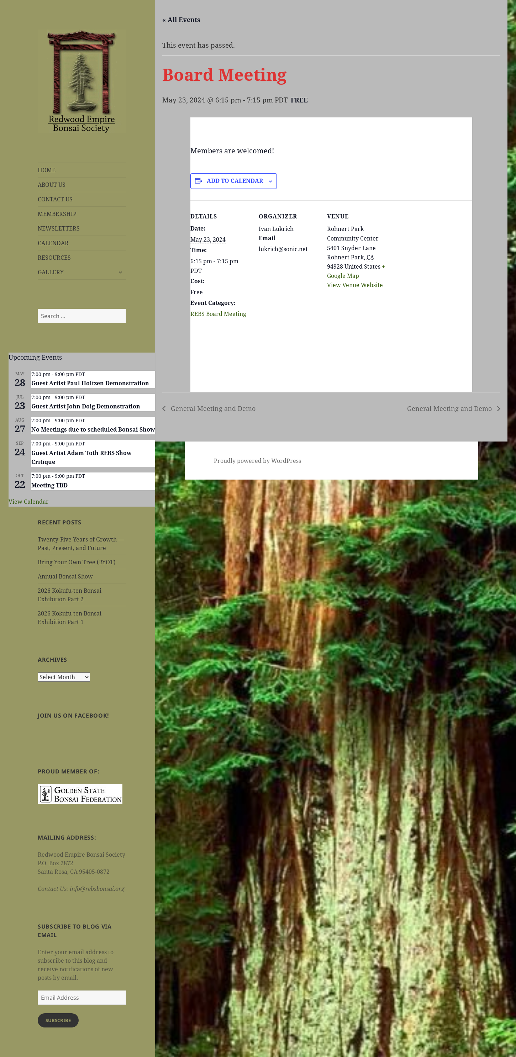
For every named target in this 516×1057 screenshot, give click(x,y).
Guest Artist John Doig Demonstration (85, 406)
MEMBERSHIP (57, 214)
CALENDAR (53, 243)
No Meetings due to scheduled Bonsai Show (93, 429)
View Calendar (29, 502)
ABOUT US (51, 185)
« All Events (181, 19)
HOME (47, 170)
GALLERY (51, 272)
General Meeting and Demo (212, 408)
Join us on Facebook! (73, 715)
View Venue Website (355, 285)
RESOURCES (54, 257)
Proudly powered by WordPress (257, 461)
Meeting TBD (49, 485)
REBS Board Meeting (218, 314)
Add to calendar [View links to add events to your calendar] (235, 181)
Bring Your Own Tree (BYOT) (77, 562)
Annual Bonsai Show (65, 576)
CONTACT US (55, 199)
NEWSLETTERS (59, 228)
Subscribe (58, 1020)
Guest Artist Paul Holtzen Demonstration (90, 383)
